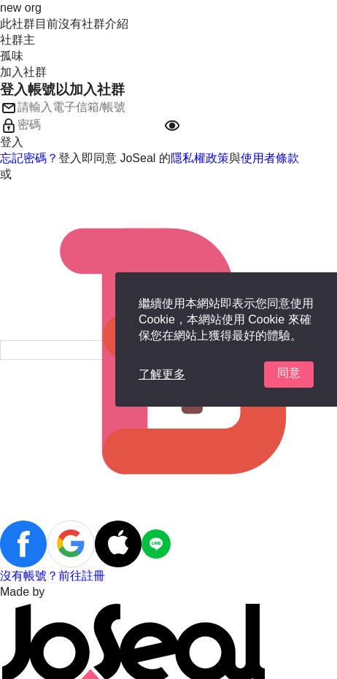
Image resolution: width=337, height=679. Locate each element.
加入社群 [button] (23, 72)
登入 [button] (11, 142)
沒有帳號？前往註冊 (52, 575)
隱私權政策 (200, 158)
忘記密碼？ (29, 158)
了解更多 (162, 374)
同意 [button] (289, 373)
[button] (172, 125)
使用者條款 (270, 158)
